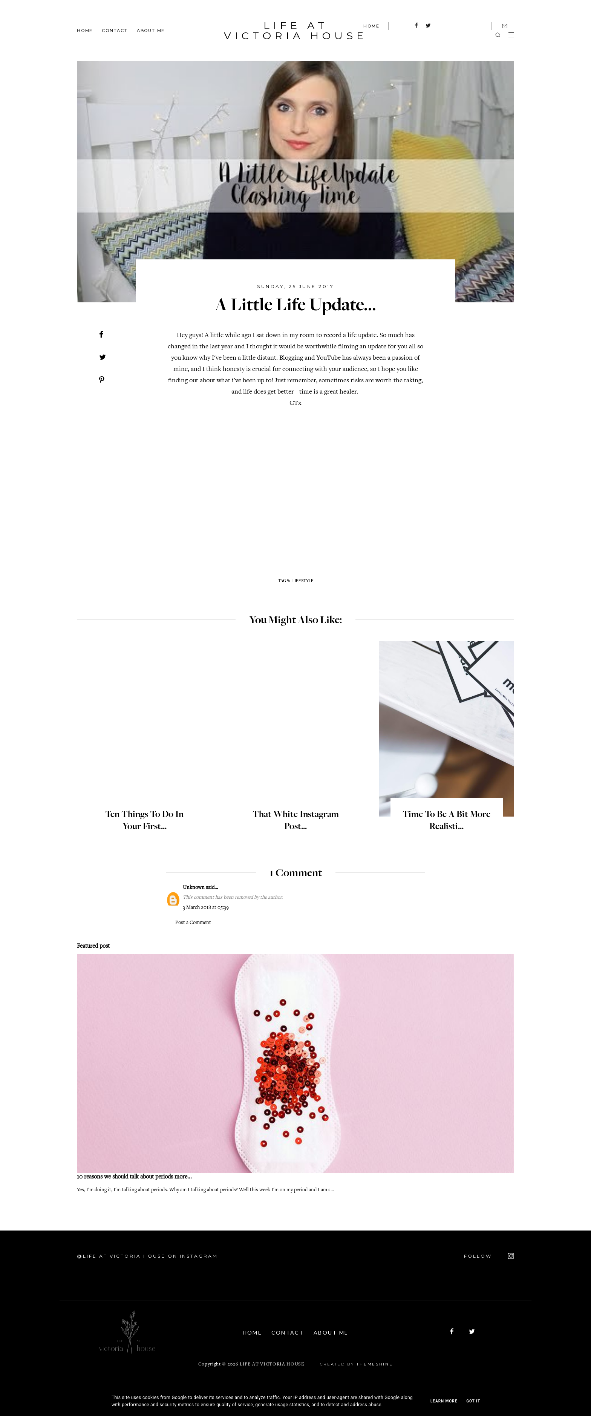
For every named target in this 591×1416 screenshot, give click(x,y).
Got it (473, 1401)
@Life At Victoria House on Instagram (147, 1256)
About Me (151, 30)
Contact (115, 30)
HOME (371, 26)
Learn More (443, 1401)
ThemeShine (375, 1364)
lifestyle (303, 580)
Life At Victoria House (295, 30)
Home (85, 30)
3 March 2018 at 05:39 (206, 907)
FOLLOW (489, 1256)
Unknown (194, 887)
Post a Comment (193, 923)
